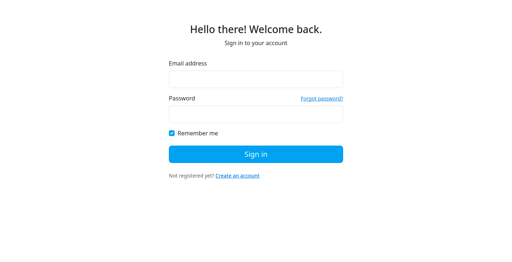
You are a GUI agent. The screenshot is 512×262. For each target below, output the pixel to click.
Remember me (198, 133)
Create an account (238, 175)
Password (182, 98)
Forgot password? (322, 98)
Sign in (256, 154)
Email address (188, 63)
